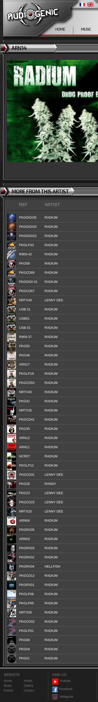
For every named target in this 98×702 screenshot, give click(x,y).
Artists (28, 681)
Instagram (62, 696)
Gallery (28, 685)
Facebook (62, 689)
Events (8, 690)
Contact (29, 690)
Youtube (61, 681)
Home (8, 681)
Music (8, 685)
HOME (60, 29)
